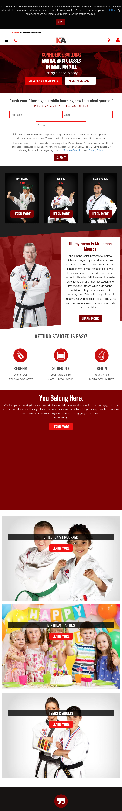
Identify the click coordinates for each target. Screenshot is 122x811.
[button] (61, 40)
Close (60, 22)
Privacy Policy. (96, 150)
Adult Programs (80, 80)
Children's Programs (43, 80)
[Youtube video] (61, 467)
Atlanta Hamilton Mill (27, 32)
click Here (111, 10)
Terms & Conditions (73, 150)
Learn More (22, 213)
